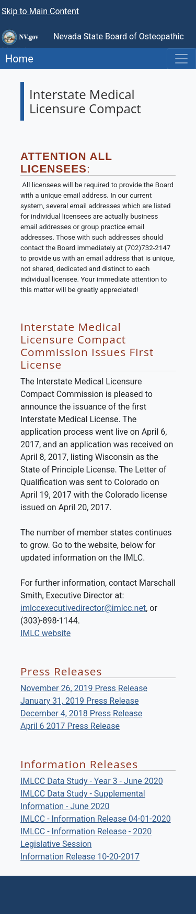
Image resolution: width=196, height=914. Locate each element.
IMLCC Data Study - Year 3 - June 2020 (91, 781)
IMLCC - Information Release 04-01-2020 (95, 819)
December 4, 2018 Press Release (81, 713)
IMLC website (45, 633)
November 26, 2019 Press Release (83, 688)
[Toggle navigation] (181, 58)
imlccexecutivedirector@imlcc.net (83, 608)
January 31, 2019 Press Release (79, 701)
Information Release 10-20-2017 (80, 857)
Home (16, 58)
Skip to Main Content (40, 11)
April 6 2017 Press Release (70, 726)
